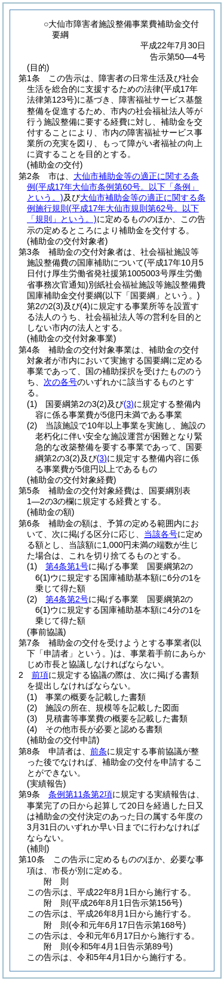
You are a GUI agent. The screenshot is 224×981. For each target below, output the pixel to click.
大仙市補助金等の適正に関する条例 (113, 186)
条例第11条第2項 (80, 794)
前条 (98, 751)
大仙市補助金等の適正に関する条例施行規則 (116, 208)
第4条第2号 (66, 599)
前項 (40, 675)
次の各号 (60, 382)
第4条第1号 (66, 566)
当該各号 (160, 534)
